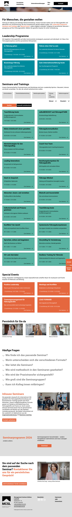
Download (44, 446)
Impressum (58, 497)
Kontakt (60, 3)
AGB (56, 499)
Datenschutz (58, 501)
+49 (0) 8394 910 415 (20, 504)
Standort (63, 101)
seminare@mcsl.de (19, 506)
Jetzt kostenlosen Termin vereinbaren (14, 484)
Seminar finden (69, 268)
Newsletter (40, 497)
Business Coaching (25, 415)
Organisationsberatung (9, 415)
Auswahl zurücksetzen (24, 105)
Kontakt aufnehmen (9, 420)
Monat (51, 101)
